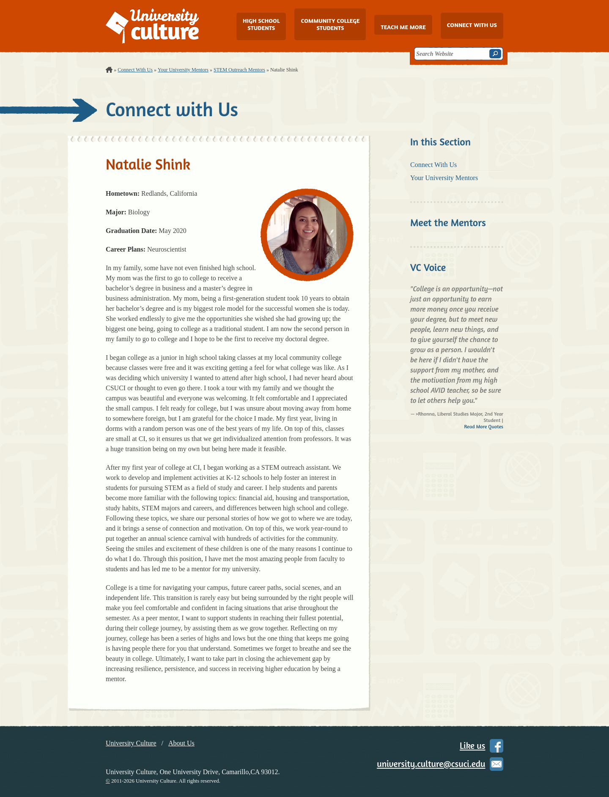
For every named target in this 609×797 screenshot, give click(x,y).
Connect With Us (135, 70)
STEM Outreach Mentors (239, 70)
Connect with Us (472, 24)
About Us (181, 743)
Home (109, 69)
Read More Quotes (483, 426)
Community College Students (330, 24)
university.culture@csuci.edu (431, 764)
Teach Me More (403, 26)
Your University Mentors (183, 70)
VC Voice (428, 267)
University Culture (131, 743)
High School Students (261, 24)
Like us (473, 745)
